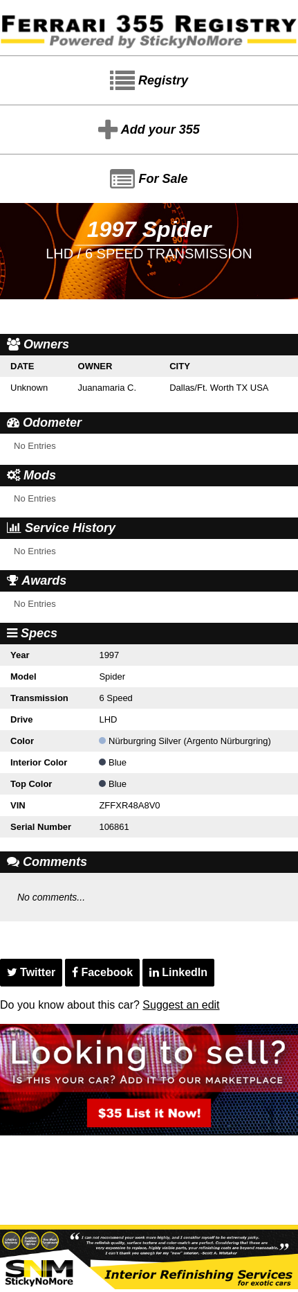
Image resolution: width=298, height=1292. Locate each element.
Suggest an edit (180, 1005)
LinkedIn (178, 972)
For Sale (148, 179)
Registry (149, 81)
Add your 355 (148, 130)
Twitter (31, 972)
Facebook (102, 972)
